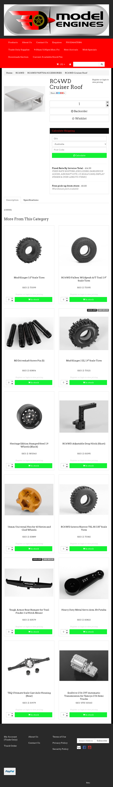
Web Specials (89, 50)
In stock (33, 299)
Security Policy (60, 749)
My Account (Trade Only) (10, 738)
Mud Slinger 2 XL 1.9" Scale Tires (84, 360)
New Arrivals (71, 50)
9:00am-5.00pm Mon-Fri (47, 50)
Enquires (57, 42)
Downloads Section (18, 57)
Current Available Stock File (47, 57)
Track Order (10, 746)
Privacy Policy (60, 743)
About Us (27, 42)
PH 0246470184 (74, 42)
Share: (58, 93)
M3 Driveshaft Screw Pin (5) (29, 360)
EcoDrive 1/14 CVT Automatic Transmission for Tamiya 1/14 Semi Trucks (84, 696)
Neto (88, 783)
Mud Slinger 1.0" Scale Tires (29, 277)
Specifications (31, 200)
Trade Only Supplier (19, 50)
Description (12, 200)
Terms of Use (59, 737)
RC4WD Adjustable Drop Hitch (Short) (83, 443)
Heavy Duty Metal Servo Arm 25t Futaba (83, 610)
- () (61, 64)
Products (13, 42)
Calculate (79, 155)
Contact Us (42, 42)
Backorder (79, 111)
